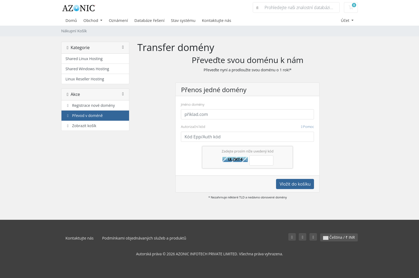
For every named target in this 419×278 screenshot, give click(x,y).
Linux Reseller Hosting (84, 78)
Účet (345, 20)
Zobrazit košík (80, 125)
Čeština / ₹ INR (339, 237)
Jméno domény (192, 104)
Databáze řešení (149, 20)
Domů (71, 20)
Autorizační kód (247, 127)
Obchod (91, 20)
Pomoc (307, 126)
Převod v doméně (84, 115)
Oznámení (118, 20)
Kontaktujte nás (216, 20)
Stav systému (183, 20)
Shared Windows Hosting (87, 68)
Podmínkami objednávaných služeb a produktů (144, 238)
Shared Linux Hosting (84, 58)
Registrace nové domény (90, 105)
